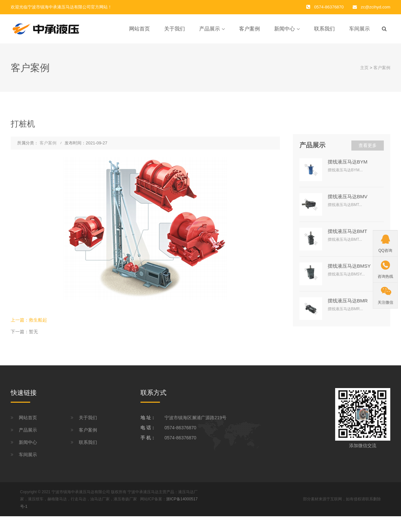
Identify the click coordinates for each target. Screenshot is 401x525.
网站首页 (139, 28)
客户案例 (249, 28)
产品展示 (209, 28)
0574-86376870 (180, 427)
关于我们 (174, 28)
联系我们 (324, 28)
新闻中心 (284, 28)
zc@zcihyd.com (375, 7)
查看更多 (367, 145)
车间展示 (359, 28)
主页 (364, 67)
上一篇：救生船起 (29, 320)
